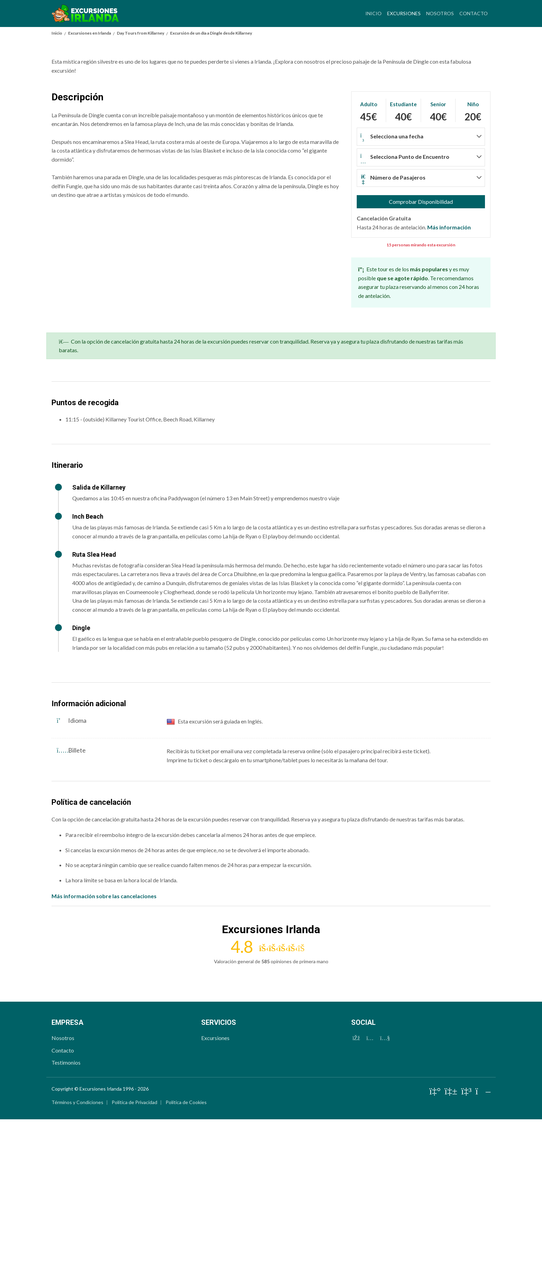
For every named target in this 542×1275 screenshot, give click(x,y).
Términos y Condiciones (77, 1258)
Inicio (373, 13)
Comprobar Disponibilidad (421, 357)
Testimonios (66, 1218)
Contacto (473, 13)
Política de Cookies (186, 1258)
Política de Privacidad (134, 1258)
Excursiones (405, 12)
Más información (449, 383)
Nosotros (440, 13)
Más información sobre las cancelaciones (104, 1051)
